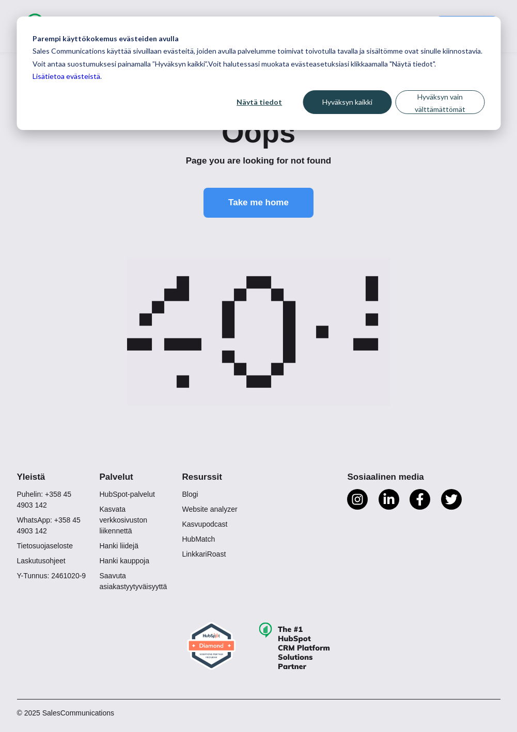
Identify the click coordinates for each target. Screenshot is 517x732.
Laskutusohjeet (41, 561)
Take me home (258, 202)
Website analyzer (209, 509)
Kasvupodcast (204, 524)
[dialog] (258, 73)
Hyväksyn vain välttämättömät (440, 103)
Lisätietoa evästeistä (66, 76)
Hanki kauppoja (124, 561)
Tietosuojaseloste (45, 546)
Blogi (190, 494)
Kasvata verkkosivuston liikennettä (123, 520)
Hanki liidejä (118, 546)
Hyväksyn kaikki (347, 101)
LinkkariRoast (204, 554)
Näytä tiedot (259, 101)
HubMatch (198, 539)
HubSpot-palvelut (126, 494)
